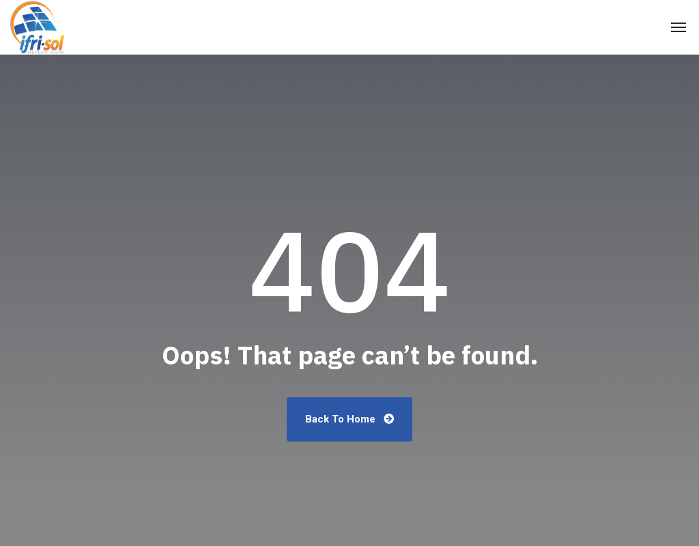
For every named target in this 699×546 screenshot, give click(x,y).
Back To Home (349, 419)
